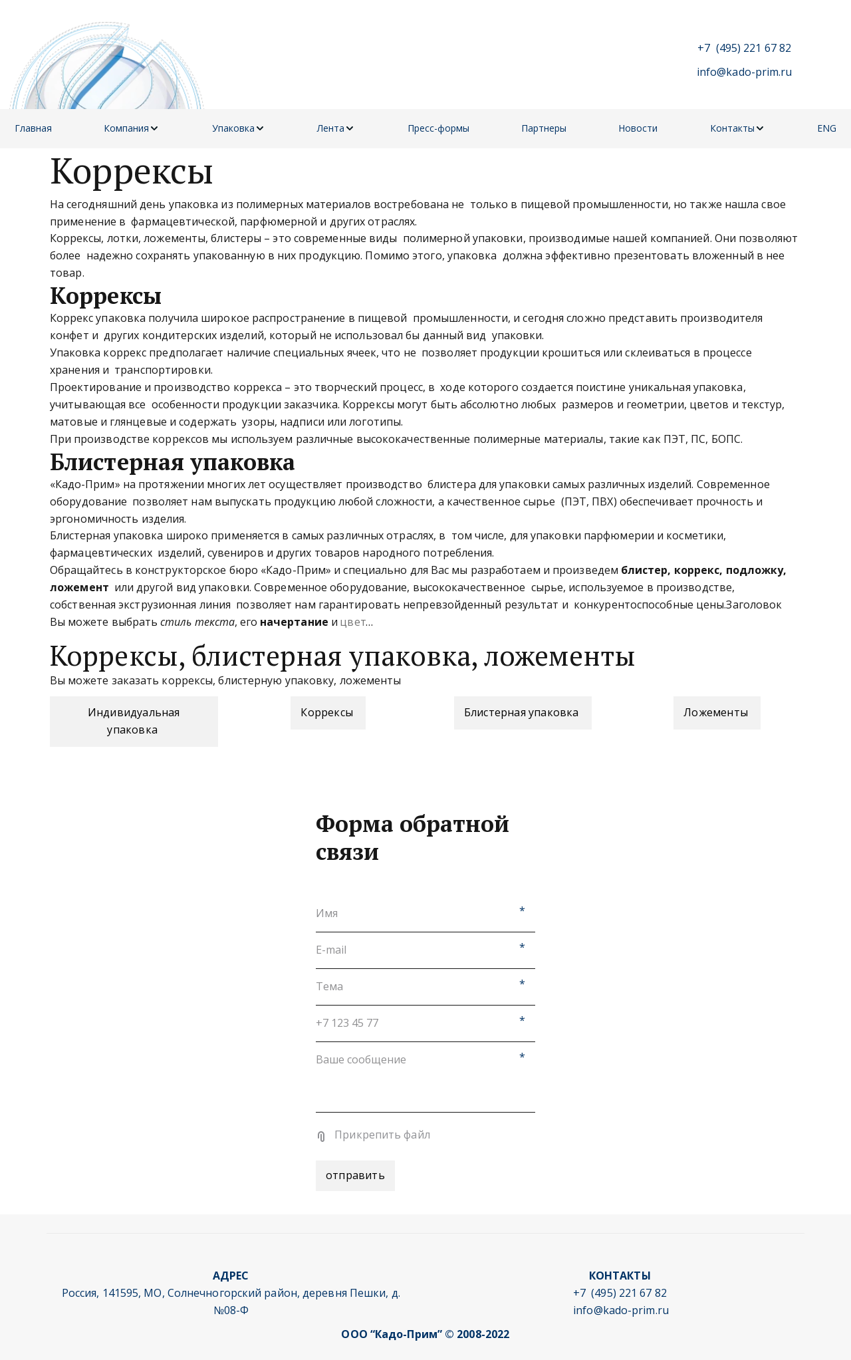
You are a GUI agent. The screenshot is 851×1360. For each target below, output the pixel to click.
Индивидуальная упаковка (134, 721)
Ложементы (717, 712)
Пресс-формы (438, 128)
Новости (638, 128)
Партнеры (543, 128)
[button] (131, 128)
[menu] (425, 128)
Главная (33, 128)
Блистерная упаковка (523, 712)
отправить (355, 1175)
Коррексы (328, 712)
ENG (826, 128)
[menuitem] (33, 128)
